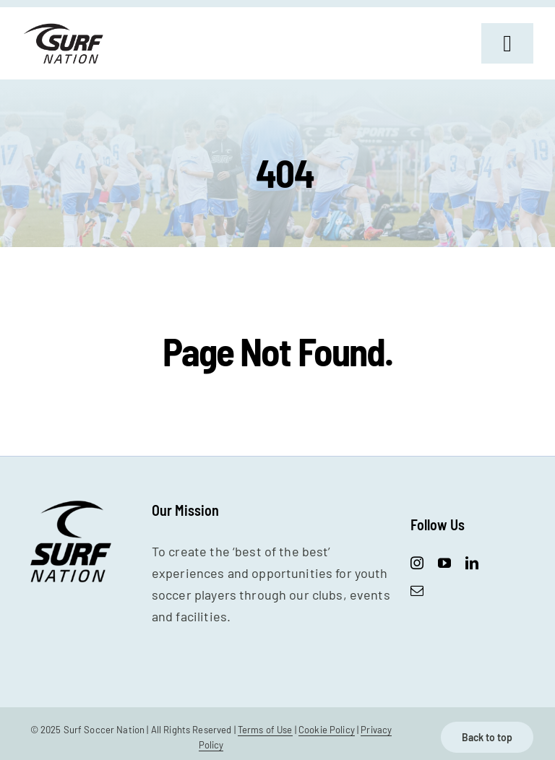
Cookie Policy (326, 729)
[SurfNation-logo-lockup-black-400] (65, 28)
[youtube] (444, 562)
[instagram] (416, 562)
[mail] (416, 590)
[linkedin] (471, 562)
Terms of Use (265, 729)
